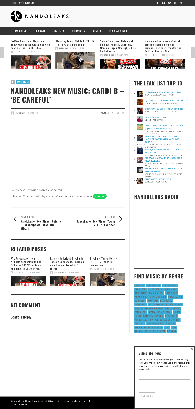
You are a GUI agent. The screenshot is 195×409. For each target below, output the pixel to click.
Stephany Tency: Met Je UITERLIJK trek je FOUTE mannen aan (74, 42)
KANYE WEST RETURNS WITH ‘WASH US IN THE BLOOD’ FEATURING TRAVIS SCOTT (164, 139)
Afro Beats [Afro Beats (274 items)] (140, 289)
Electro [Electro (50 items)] (139, 308)
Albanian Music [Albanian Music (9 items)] (169, 289)
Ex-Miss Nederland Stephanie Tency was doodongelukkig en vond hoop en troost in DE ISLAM (31, 44)
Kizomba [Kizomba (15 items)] (159, 315)
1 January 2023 (121, 55)
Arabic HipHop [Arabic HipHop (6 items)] (156, 293)
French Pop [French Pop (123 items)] (141, 312)
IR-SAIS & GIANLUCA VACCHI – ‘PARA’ (163, 92)
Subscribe (147, 395)
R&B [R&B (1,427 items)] (178, 319)
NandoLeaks (20, 51)
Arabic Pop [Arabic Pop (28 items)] (171, 293)
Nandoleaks (22, 81)
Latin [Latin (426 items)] (174, 315)
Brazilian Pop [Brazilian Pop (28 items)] (175, 296)
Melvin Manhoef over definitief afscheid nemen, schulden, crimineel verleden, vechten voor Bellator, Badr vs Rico (164, 46)
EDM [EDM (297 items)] (180, 304)
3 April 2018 (33, 113)
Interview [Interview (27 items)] (148, 315)
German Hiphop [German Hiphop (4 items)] (156, 312)
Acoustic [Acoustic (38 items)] (140, 285)
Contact (14, 404)
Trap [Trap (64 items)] (173, 327)
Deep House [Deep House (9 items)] (166, 300)
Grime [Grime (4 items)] (169, 312)
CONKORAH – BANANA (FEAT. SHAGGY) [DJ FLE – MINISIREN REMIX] (164, 127)
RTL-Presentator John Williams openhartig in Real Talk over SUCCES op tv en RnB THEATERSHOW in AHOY (26, 263)
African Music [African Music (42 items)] (169, 285)
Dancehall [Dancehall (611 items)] (152, 300)
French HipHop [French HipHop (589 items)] (172, 308)
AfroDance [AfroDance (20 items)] (153, 289)
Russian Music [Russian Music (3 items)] (155, 327)
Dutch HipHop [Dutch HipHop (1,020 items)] (156, 304)
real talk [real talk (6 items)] (140, 323)
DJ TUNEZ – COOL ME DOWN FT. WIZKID (164, 100)
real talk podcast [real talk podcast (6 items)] (156, 323)
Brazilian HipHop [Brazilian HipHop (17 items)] (158, 296)
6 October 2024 (32, 51)
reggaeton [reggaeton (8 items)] (140, 327)
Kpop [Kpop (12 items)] (167, 315)
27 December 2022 (167, 55)
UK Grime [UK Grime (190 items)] (171, 331)
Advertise (23, 404)
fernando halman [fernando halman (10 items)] (154, 308)
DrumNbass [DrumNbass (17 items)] (141, 304)
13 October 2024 (33, 272)
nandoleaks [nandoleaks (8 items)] (141, 319)
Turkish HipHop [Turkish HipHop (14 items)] (143, 331)
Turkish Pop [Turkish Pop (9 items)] (159, 331)
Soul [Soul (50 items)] (167, 327)
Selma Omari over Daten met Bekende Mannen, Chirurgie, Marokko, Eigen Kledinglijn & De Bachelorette (118, 46)
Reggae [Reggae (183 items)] (171, 323)
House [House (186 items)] (138, 315)
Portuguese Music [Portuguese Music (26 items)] (164, 319)
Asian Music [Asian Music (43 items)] (141, 296)
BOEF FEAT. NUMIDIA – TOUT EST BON (164, 109)
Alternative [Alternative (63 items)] (141, 293)
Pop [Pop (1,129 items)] (151, 319)
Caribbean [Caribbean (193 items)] (140, 300)
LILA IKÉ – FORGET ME (155, 117)
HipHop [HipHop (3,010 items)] (177, 312)
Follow (99, 196)
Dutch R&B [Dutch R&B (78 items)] (170, 304)
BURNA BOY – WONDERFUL (158, 179)
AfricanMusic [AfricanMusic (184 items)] (154, 285)
